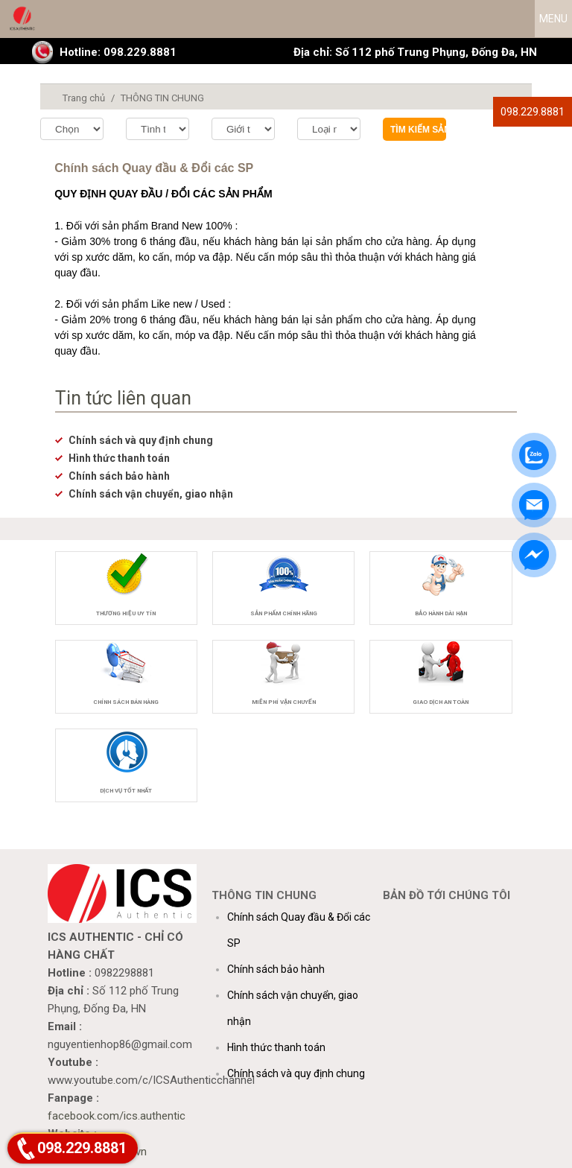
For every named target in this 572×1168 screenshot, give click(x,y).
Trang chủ (84, 98)
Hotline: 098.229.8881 (118, 52)
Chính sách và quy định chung (141, 440)
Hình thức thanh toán (119, 458)
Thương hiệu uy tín (126, 613)
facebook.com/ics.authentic (116, 1116)
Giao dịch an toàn (440, 702)
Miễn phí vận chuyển (284, 702)
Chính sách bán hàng (126, 702)
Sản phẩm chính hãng (283, 613)
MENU (553, 19)
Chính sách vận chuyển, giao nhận (151, 494)
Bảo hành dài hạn (441, 613)
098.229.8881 (532, 111)
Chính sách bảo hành (119, 476)
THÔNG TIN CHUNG (162, 98)
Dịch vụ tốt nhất (126, 790)
